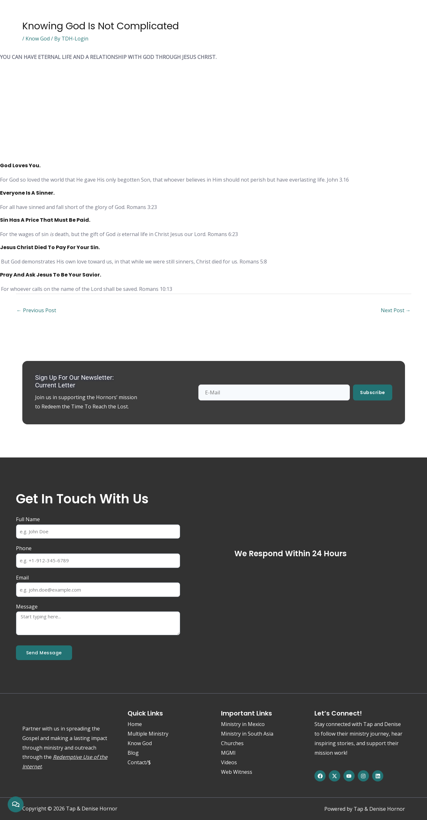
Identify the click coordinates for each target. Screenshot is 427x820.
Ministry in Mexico (243, 724)
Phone (24, 548)
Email (22, 577)
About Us (95, 14)
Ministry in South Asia (247, 733)
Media (158, 14)
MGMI (228, 753)
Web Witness (191, 14)
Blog (222, 14)
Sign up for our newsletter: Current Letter (74, 381)
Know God (61, 14)
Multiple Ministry (148, 733)
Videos (229, 762)
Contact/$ (249, 14)
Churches (232, 743)
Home (32, 14)
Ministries (128, 14)
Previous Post (36, 310)
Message (27, 606)
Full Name (28, 519)
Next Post (396, 310)
